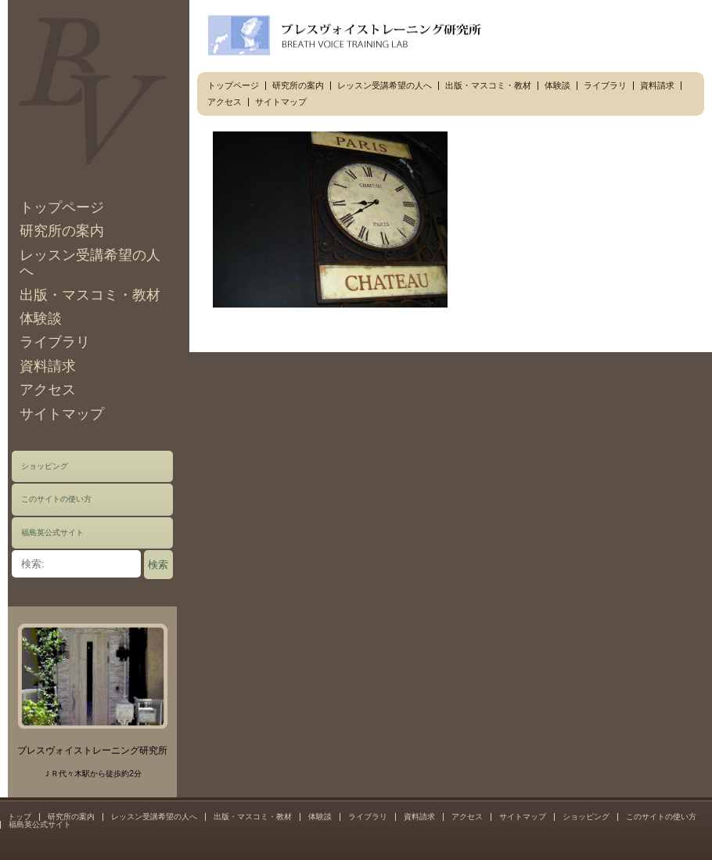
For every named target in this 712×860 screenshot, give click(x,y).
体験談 (41, 318)
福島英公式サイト (52, 532)
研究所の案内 (62, 231)
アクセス (48, 390)
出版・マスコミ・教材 (90, 295)
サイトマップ (62, 414)
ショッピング (44, 466)
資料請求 (48, 366)
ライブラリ (55, 342)
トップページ (62, 207)
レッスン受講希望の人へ (384, 85)
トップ (19, 816)
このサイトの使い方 (56, 499)
